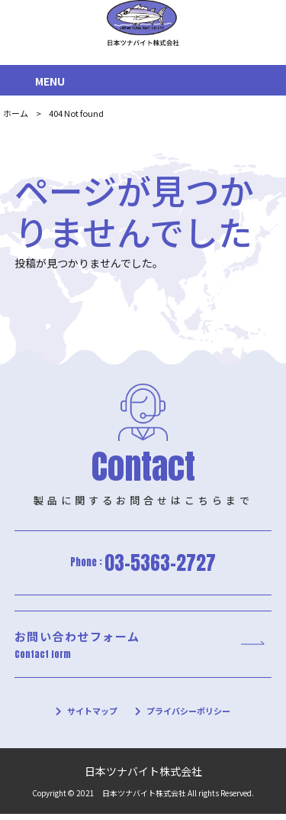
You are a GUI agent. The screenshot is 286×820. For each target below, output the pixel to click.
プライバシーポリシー (190, 716)
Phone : (143, 563)
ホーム (15, 113)
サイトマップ (88, 716)
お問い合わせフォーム (139, 648)
